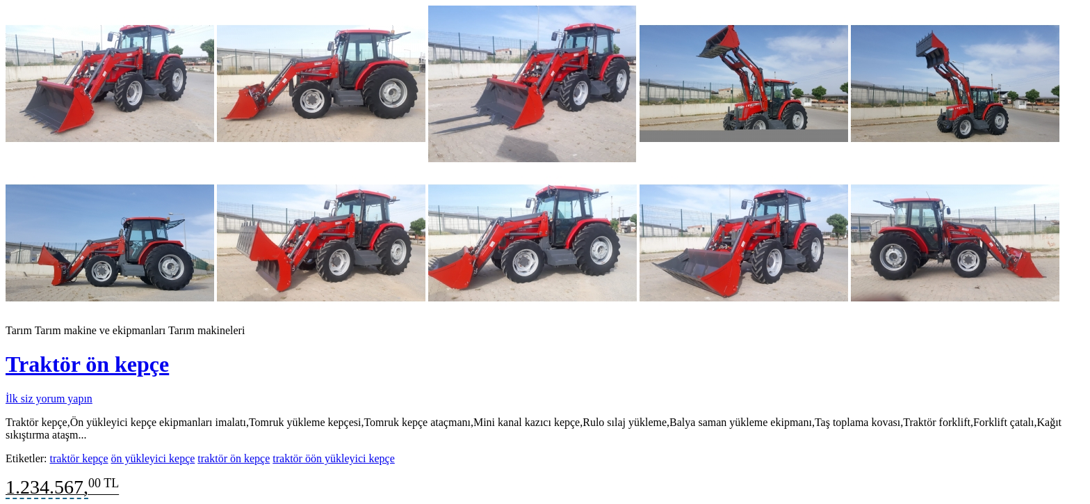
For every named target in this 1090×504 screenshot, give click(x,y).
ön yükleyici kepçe (153, 458)
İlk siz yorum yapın (49, 398)
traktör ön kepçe (233, 458)
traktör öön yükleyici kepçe (333, 458)
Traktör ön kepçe (87, 364)
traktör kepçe (79, 458)
